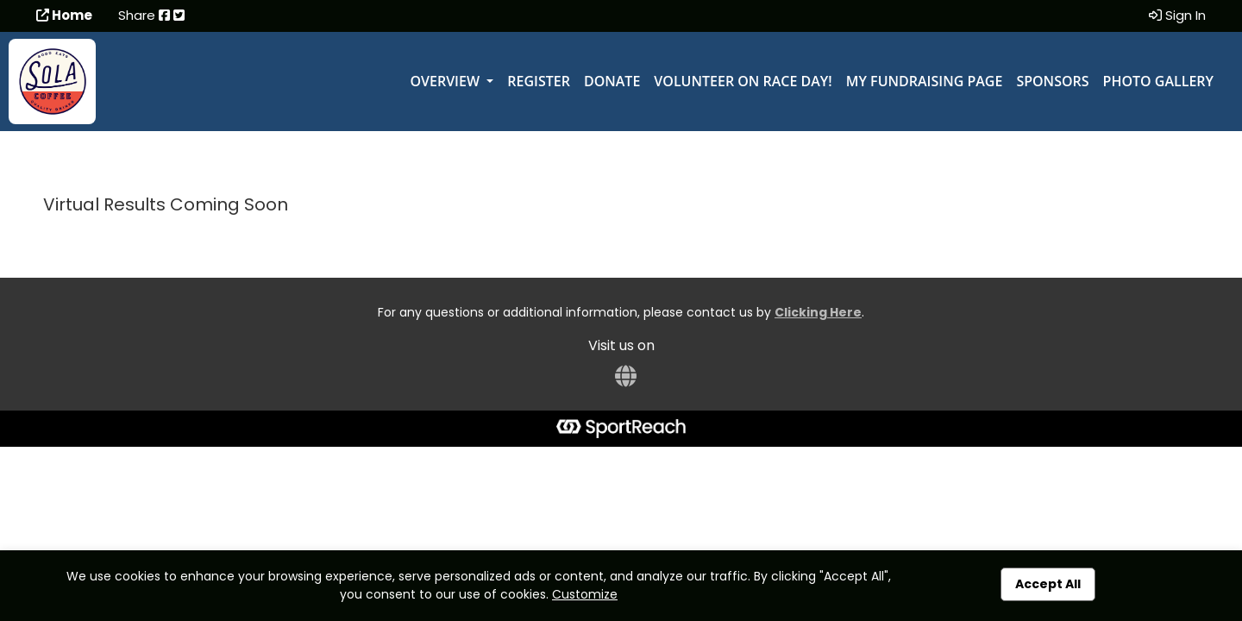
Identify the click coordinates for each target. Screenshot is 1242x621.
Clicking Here (818, 312)
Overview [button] (446, 81)
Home (64, 15)
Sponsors (1052, 81)
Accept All (1048, 584)
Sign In (1177, 15)
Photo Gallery (1158, 81)
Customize (585, 594)
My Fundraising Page (924, 81)
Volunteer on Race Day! (742, 81)
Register (538, 81)
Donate (612, 81)
